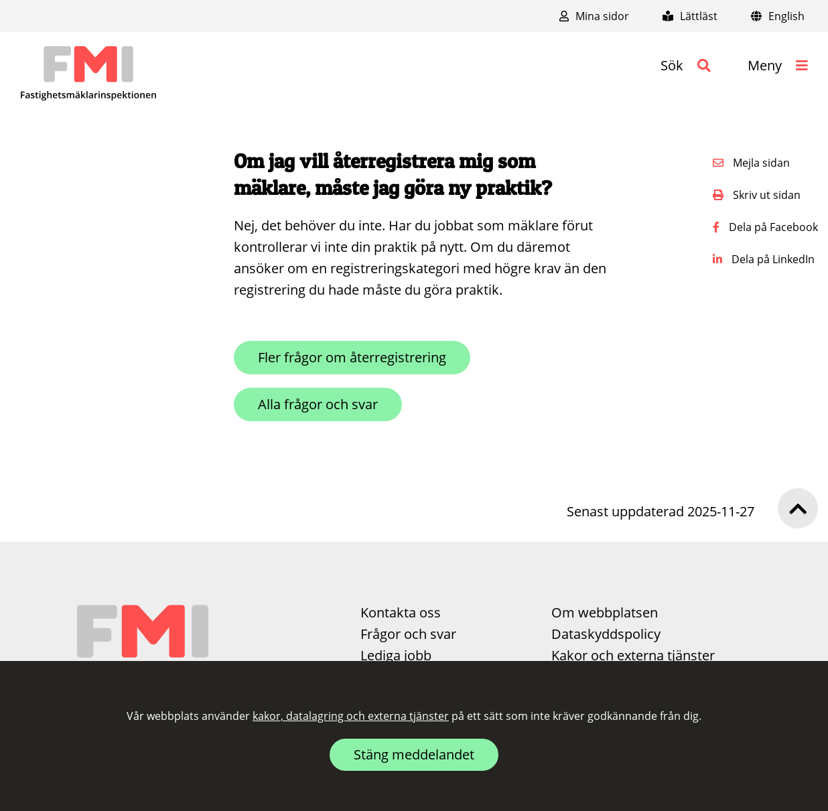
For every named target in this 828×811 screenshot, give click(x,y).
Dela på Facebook (765, 227)
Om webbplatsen (604, 612)
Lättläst (690, 16)
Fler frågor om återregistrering (352, 357)
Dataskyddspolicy (606, 634)
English (778, 16)
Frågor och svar (408, 634)
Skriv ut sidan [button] (757, 195)
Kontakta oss (400, 612)
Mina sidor (594, 16)
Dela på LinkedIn (764, 259)
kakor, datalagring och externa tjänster (351, 716)
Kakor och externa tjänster (633, 655)
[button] (686, 65)
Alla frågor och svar (318, 404)
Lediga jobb (395, 655)
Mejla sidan (751, 162)
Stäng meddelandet (414, 754)
